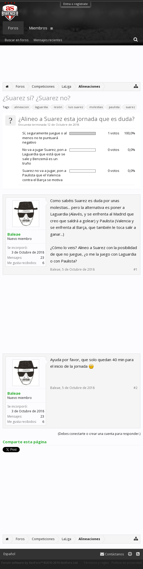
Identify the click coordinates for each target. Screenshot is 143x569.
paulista (113, 107)
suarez (129, 107)
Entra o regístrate (75, 4)
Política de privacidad (126, 563)
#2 (135, 388)
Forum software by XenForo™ (39, 563)
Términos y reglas (96, 563)
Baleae (14, 234)
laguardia (40, 107)
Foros (13, 27)
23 (42, 257)
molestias (95, 107)
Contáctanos (112, 554)
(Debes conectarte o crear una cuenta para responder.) (99, 433)
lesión (57, 107)
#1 (135, 269)
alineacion (21, 107)
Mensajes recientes (48, 40)
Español (9, 554)
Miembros (38, 27)
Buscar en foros (16, 40)
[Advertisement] (71, 64)
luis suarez (75, 107)
